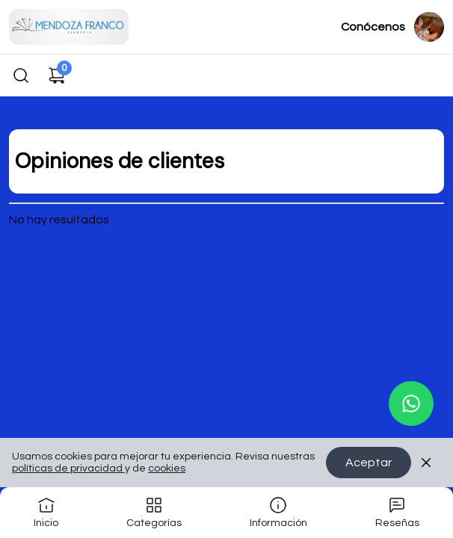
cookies (166, 468)
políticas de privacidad (68, 468)
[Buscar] (21, 75)
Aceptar (368, 463)
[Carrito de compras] (57, 75)
